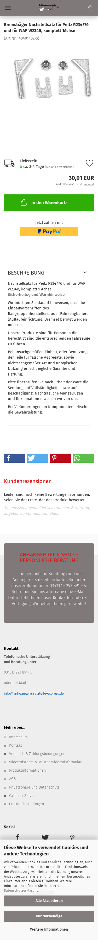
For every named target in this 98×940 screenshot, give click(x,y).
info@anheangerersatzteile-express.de (34, 693)
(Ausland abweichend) (59, 167)
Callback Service (23, 795)
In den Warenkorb (43, 202)
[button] (14, 458)
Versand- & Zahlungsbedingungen (37, 754)
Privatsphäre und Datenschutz (34, 787)
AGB (12, 779)
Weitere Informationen (49, 929)
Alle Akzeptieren (49, 901)
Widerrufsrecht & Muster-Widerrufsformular (45, 762)
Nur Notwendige (49, 916)
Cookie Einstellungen (26, 804)
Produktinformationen (27, 770)
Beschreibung (26, 273)
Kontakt (15, 745)
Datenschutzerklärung (21, 890)
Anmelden (50, 513)
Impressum (18, 737)
